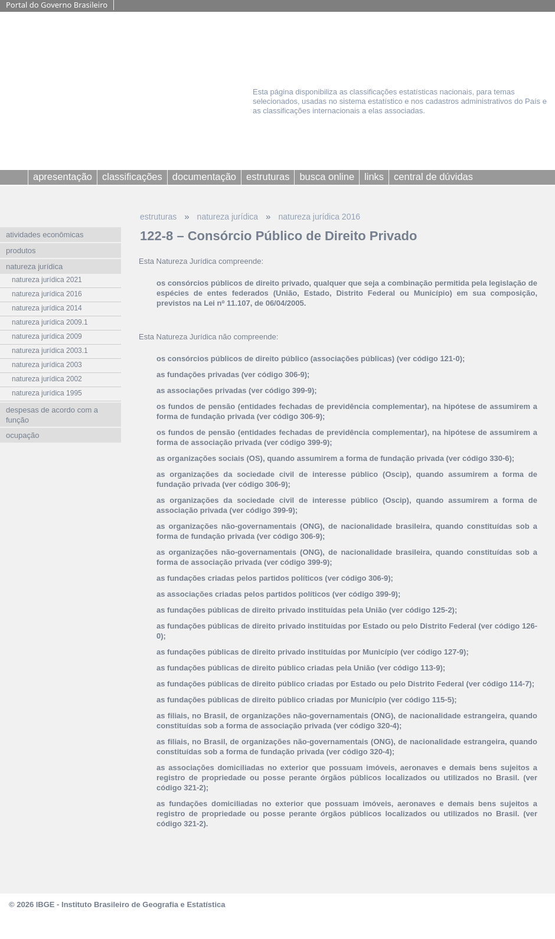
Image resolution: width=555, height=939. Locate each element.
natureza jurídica (228, 216)
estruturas (158, 216)
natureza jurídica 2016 (319, 216)
